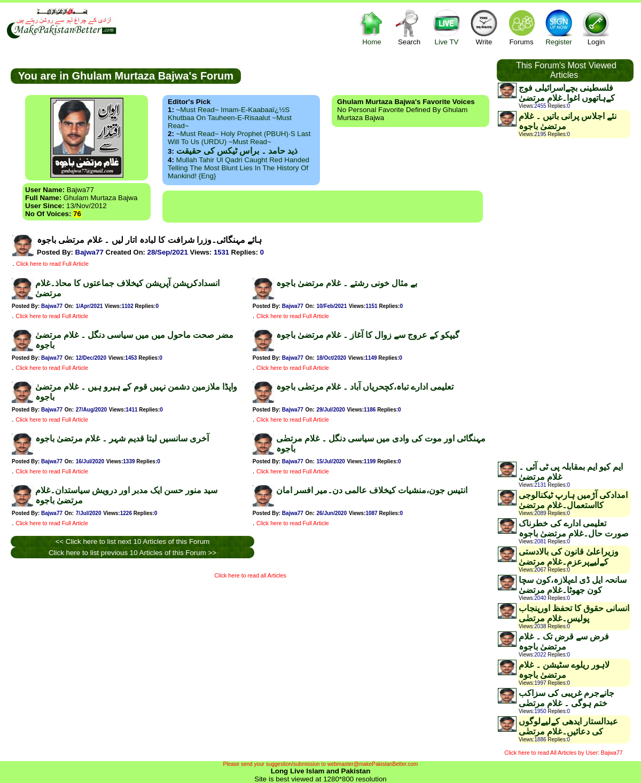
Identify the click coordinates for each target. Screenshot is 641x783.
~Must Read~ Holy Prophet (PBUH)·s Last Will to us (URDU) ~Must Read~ (239, 138)
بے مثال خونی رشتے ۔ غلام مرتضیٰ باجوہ (346, 283)
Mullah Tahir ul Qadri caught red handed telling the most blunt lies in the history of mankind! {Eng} (238, 168)
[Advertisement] (323, 207)
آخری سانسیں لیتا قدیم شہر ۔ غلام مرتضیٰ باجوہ (122, 438)
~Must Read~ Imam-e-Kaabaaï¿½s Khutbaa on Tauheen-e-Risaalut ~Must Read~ (230, 118)
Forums (521, 27)
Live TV (446, 27)
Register (558, 27)
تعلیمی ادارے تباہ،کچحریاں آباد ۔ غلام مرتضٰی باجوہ (365, 386)
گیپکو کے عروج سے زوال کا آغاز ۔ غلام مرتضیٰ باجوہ (367, 334)
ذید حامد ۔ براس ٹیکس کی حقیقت (237, 150)
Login (596, 27)
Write (484, 27)
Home (371, 27)
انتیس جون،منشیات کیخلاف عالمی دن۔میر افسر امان (371, 490)
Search (409, 27)
